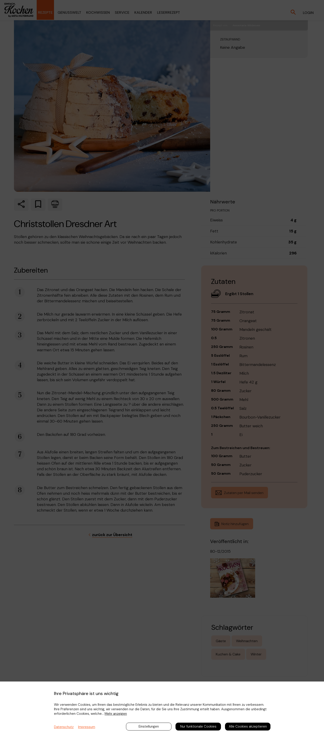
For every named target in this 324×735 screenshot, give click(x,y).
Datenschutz (64, 727)
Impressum (86, 727)
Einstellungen (149, 726)
